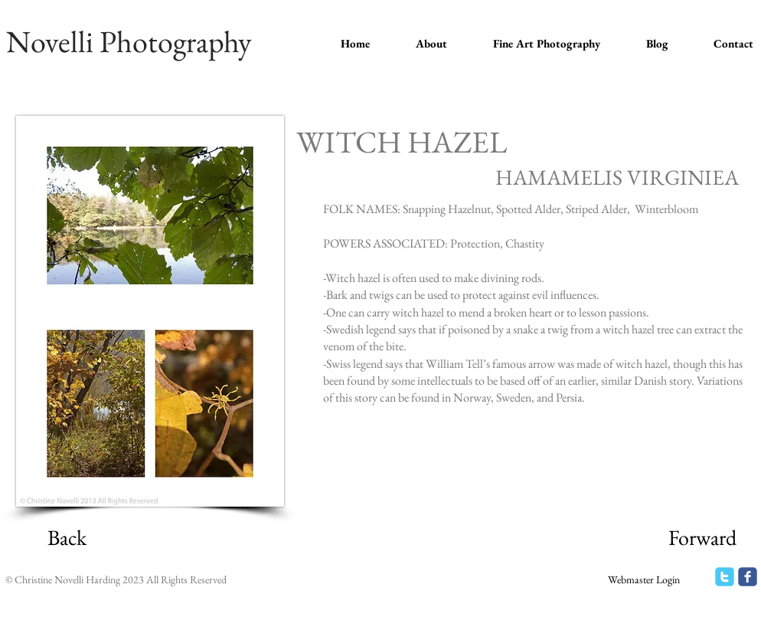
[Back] (66, 538)
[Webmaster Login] (643, 580)
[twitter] (724, 576)
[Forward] (702, 538)
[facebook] (747, 576)
